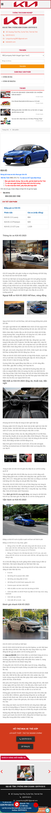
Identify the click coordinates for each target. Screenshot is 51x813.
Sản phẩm (15, 130)
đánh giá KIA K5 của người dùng (18, 494)
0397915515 (10, 35)
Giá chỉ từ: (6, 193)
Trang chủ (5, 130)
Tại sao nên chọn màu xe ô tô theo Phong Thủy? (27, 119)
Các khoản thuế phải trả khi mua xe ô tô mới (25, 101)
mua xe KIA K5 (10, 655)
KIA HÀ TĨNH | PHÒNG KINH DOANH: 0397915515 (20, 27)
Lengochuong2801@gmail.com (16, 38)
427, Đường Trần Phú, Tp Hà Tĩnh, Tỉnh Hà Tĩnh (22, 32)
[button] (25, 739)
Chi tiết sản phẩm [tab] (9, 202)
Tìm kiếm (22, 66)
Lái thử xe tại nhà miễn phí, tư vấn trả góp (17, 808)
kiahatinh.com (11, 42)
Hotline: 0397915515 (19, 810)
